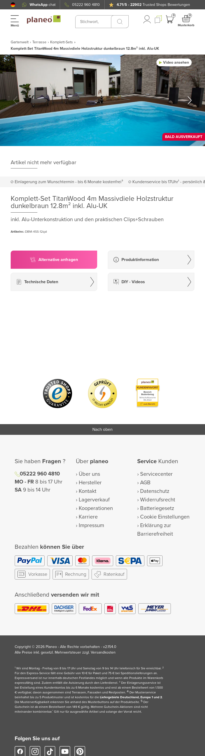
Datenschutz (154, 491)
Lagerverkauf (94, 500)
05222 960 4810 (86, 4)
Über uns (89, 474)
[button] (13, 4)
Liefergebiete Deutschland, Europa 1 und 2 (131, 697)
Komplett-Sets (61, 42)
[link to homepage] (44, 19)
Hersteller (90, 482)
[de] (13, 4)
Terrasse (39, 42)
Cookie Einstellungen (165, 517)
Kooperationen (96, 508)
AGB (145, 482)
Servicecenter (156, 474)
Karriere (88, 517)
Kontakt (87, 491)
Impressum (91, 525)
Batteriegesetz (157, 508)
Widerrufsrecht (157, 500)
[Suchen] (120, 21)
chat (43, 4)
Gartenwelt (20, 42)
